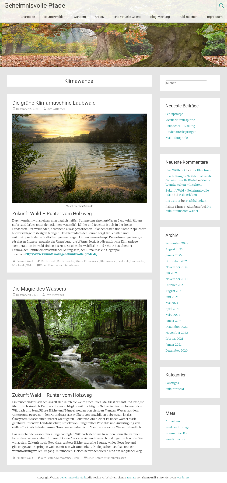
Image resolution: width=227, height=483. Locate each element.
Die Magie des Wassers (39, 289)
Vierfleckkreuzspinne (180, 120)
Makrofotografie (177, 138)
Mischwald (18, 265)
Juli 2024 (171, 273)
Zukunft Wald (25, 261)
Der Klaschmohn (202, 170)
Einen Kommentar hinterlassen (59, 265)
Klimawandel (108, 261)
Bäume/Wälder (54, 17)
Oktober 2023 (175, 285)
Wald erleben (188, 194)
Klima (79, 261)
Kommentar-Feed (177, 433)
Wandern (80, 17)
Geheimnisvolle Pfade (34, 5)
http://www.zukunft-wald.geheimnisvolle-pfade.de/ (61, 254)
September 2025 (177, 243)
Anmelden (173, 421)
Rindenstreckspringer (181, 132)
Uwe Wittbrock (56, 109)
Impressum (214, 17)
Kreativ (99, 17)
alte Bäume (48, 458)
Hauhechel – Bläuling (180, 126)
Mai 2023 (172, 303)
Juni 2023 (172, 297)
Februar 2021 (174, 338)
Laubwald (123, 261)
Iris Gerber (173, 200)
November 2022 (177, 332)
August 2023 (174, 291)
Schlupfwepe (174, 114)
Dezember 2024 (176, 261)
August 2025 (174, 249)
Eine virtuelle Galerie (127, 17)
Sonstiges (172, 383)
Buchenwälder (65, 261)
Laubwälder (137, 261)
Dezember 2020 (177, 350)
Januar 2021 (173, 344)
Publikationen (188, 17)
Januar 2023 (173, 320)
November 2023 (176, 279)
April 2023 (172, 309)
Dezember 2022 (177, 326)
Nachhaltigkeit (196, 200)
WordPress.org (175, 439)
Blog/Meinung (160, 17)
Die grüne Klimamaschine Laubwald (54, 103)
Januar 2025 (174, 255)
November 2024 (177, 267)
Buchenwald (48, 261)
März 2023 (173, 315)
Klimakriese (91, 261)
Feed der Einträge (177, 427)
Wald (29, 265)
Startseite (28, 17)
